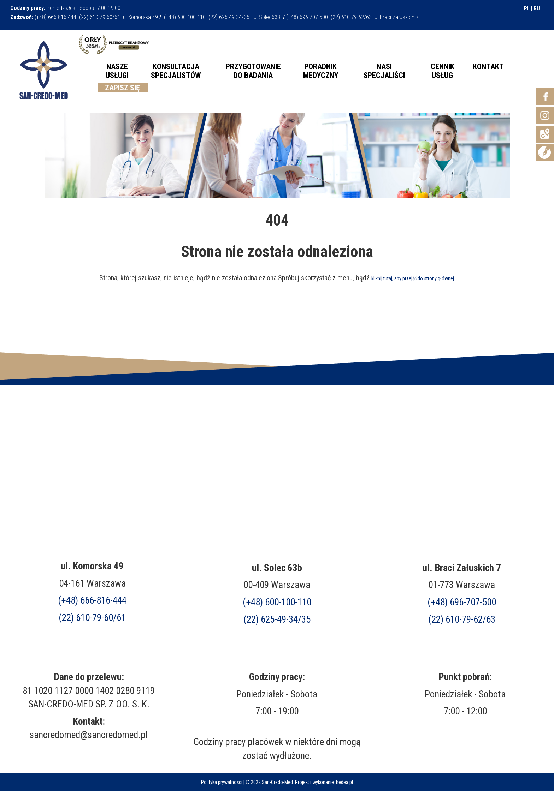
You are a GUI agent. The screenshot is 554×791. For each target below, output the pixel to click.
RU (537, 8)
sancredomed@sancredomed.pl (89, 735)
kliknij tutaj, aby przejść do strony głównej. (413, 278)
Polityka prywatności (221, 782)
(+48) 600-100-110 (277, 602)
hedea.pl (344, 782)
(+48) (462, 602)
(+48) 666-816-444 (92, 600)
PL (526, 8)
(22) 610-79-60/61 (92, 617)
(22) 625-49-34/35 (277, 619)
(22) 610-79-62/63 (461, 619)
